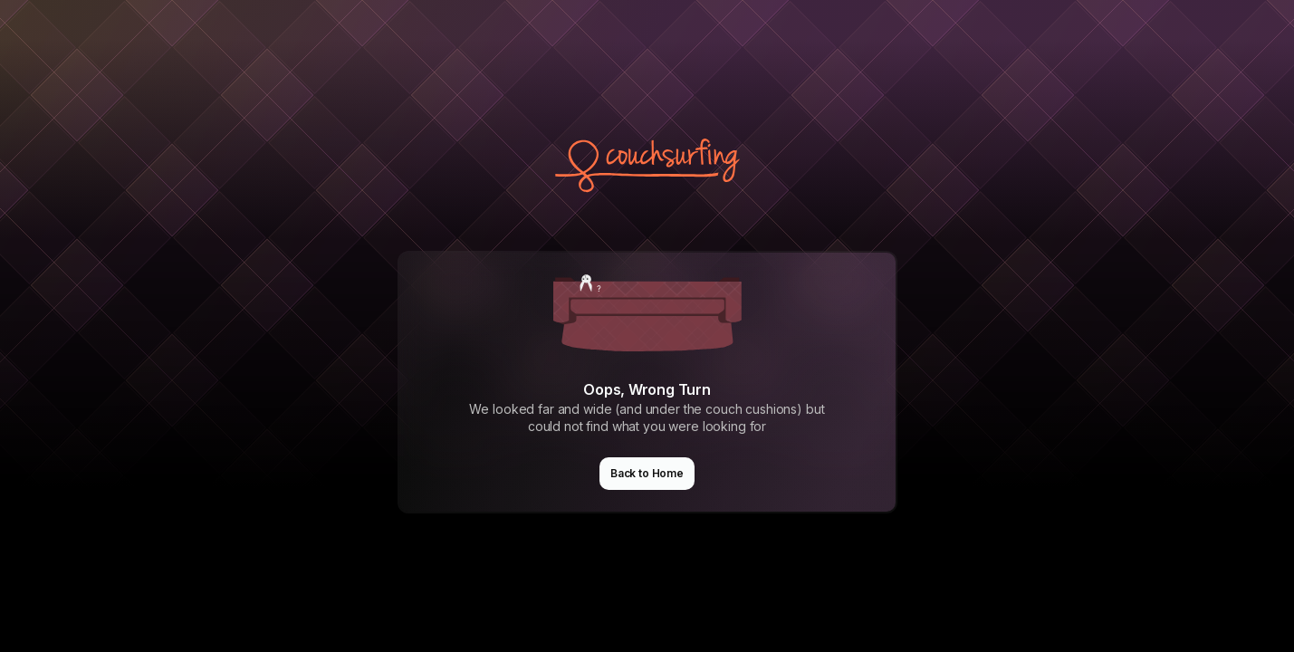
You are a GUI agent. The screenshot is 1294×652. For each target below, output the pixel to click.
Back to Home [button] (647, 473)
